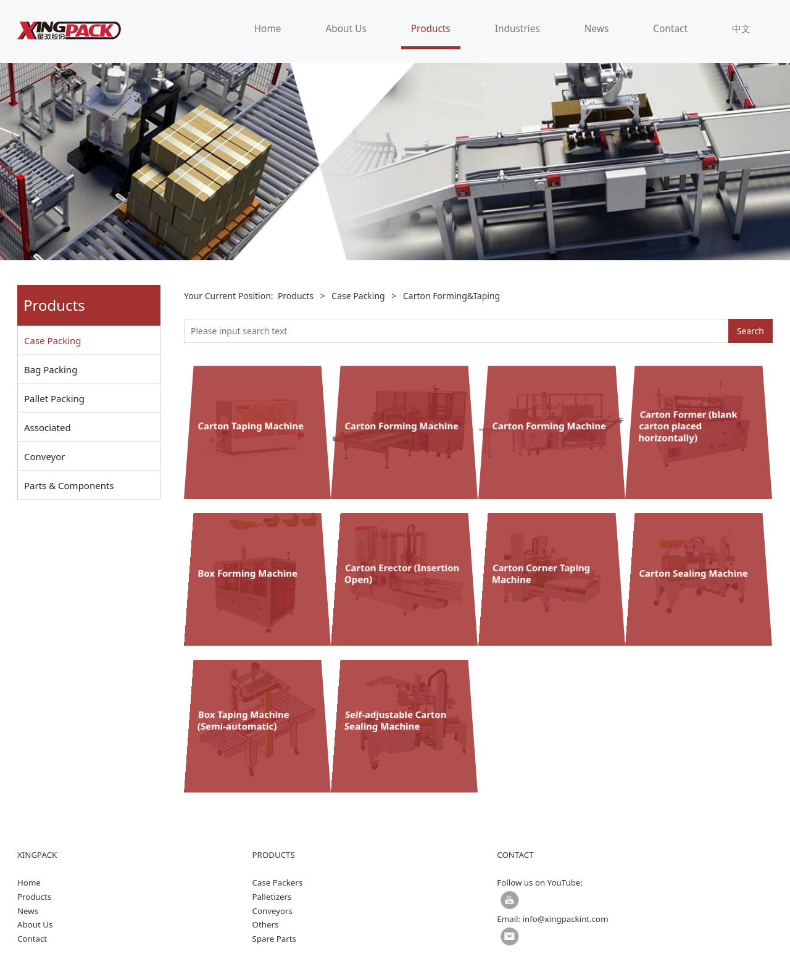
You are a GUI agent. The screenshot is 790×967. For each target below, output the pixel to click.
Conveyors (272, 910)
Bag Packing (50, 369)
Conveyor (44, 456)
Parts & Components (69, 485)
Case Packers (277, 882)
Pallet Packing (54, 398)
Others (265, 924)
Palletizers (272, 896)
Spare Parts (274, 938)
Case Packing (52, 340)
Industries (517, 28)
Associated (47, 427)
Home (267, 28)
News (596, 28)
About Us (345, 28)
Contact (670, 28)
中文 (741, 28)
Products (431, 28)
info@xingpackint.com (566, 918)
